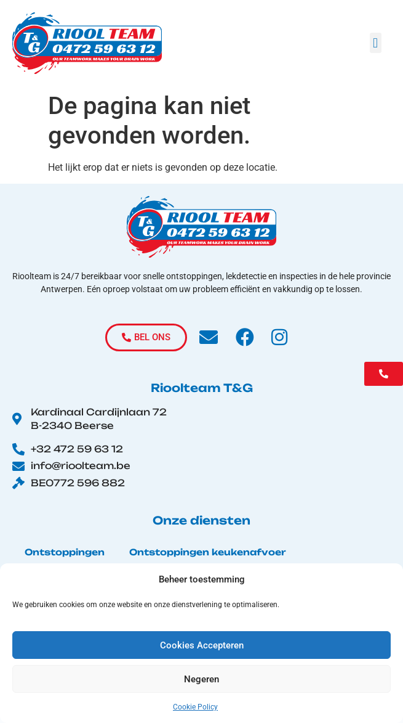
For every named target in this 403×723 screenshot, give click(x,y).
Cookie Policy (195, 707)
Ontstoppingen (65, 552)
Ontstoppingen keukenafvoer (207, 552)
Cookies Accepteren (202, 645)
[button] (375, 43)
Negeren (201, 679)
